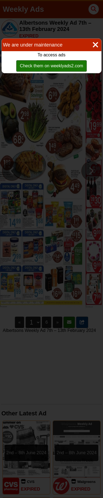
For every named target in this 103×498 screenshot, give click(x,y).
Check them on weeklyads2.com (51, 65)
